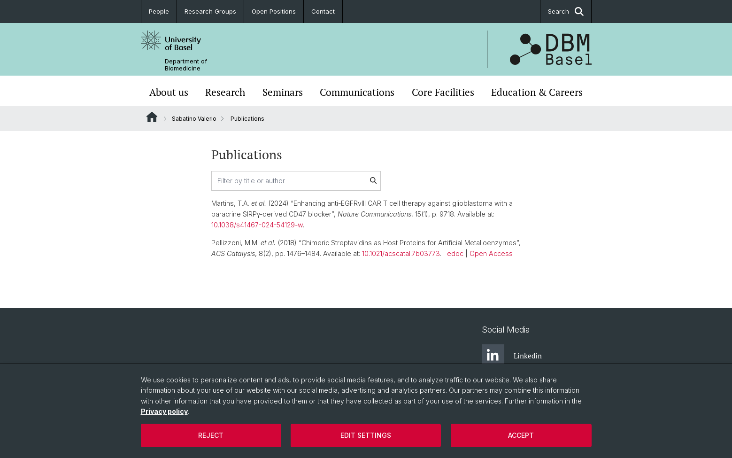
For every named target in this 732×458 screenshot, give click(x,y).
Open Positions (274, 11)
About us (168, 92)
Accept (521, 435)
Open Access (491, 253)
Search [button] (566, 11)
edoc (455, 253)
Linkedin (512, 355)
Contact (323, 11)
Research (225, 92)
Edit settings (365, 435)
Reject (210, 435)
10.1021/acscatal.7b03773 (401, 253)
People (159, 11)
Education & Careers (537, 92)
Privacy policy (164, 411)
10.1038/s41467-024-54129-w (257, 225)
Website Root (151, 117)
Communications (357, 92)
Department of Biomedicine (186, 65)
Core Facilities (443, 92)
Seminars (282, 92)
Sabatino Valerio (194, 118)
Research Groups (210, 11)
